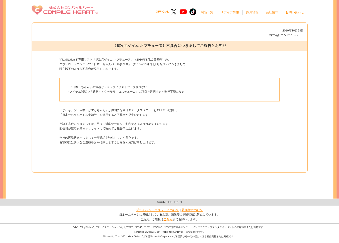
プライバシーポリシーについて (157, 210)
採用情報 (252, 12)
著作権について (192, 210)
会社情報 (272, 12)
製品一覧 (207, 12)
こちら (168, 219)
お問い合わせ (295, 12)
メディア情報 (229, 12)
